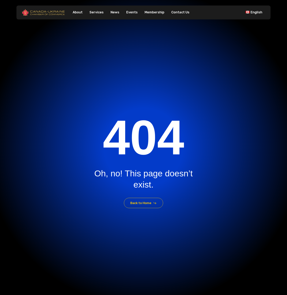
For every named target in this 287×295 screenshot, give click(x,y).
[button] (143, 203)
